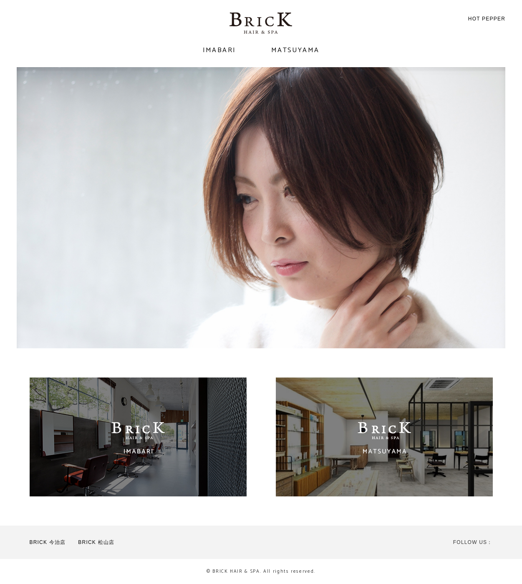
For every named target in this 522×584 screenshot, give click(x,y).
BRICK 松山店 (96, 542)
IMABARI (219, 50)
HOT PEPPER (486, 19)
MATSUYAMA (295, 50)
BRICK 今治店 (48, 542)
